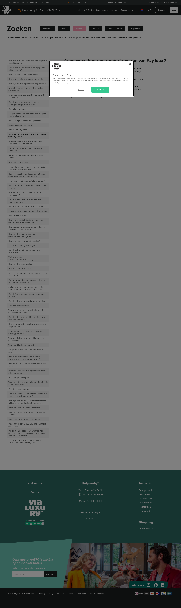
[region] (91, 79)
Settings (81, 90)
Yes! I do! (100, 90)
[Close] (130, 64)
